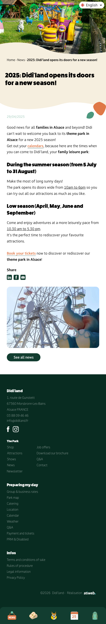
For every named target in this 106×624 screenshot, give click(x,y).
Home (11, 60)
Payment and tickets (20, 533)
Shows (11, 459)
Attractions (14, 453)
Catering (12, 503)
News (21, 60)
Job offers (43, 447)
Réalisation (81, 593)
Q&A (40, 459)
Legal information (19, 572)
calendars (35, 146)
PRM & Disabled (18, 539)
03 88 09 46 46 (18, 415)
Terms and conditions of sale (26, 560)
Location (12, 509)
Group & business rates (22, 492)
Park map (13, 498)
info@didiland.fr (17, 421)
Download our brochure (52, 453)
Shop (10, 447)
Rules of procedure (20, 566)
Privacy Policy (16, 578)
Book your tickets (21, 253)
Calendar (13, 515)
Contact (42, 465)
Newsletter (15, 471)
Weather (13, 521)
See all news (24, 357)
